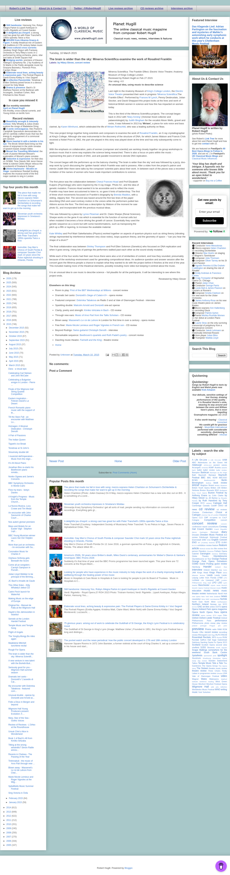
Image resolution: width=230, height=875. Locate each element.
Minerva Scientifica (167, 94)
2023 (9, 291)
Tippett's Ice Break (17, 444)
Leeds (210, 575)
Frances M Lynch (148, 97)
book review (220, 483)
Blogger (128, 868)
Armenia (204, 468)
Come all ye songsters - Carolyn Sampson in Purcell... (19, 567)
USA (225, 673)
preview (198, 629)
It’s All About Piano (17, 463)
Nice (203, 599)
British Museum (221, 485)
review (195, 635)
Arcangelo (196, 467)
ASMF (211, 467)
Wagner (195, 679)
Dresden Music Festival (211, 535)
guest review (220, 564)
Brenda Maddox (122, 194)
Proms (208, 629)
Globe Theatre (200, 556)
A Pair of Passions (17, 435)
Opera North (198, 612)
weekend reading (207, 682)
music (218, 588)
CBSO (220, 506)
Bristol (211, 485)
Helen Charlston (218, 248)
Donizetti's (91, 295)
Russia (219, 637)
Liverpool (210, 580)
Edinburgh (203, 537)
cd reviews (222, 509)
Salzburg (196, 642)
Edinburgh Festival (218, 537)
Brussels (210, 490)
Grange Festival (219, 559)
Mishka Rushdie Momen (213, 315)
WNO (217, 689)
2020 (9, 303)
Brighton (204, 485)
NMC (207, 599)
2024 (9, 286)
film (212, 549)
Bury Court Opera (199, 493)
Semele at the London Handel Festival (18, 620)
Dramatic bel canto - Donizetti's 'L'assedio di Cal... (20, 679)
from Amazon (208, 390)
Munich (224, 585)
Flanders (202, 551)
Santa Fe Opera (215, 642)
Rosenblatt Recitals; (201, 637)
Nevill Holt (222, 593)
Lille (202, 580)
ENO (194, 542)
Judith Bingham (137, 120)
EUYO (194, 545)
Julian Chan (208, 283)
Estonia (212, 543)
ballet (199, 470)
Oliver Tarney (211, 260)
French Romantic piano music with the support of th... (21, 410)
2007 (9, 836)
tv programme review (207, 673)
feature (215, 545)
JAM (194, 572)
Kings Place (215, 572)
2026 (9, 278)
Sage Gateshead (219, 640)
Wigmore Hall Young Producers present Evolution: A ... (18, 711)
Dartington (204, 532)
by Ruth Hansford (208, 500)
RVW (225, 637)
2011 (9, 820)
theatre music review (218, 668)
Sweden (211, 661)
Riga (213, 635)
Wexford (202, 684)
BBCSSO (223, 478)
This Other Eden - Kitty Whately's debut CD (19, 586)
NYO (225, 604)
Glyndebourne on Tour (201, 559)
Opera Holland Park (201, 609)
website (195, 682)
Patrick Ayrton (211, 313)
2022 (9, 295)
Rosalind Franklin (148, 133)
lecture (202, 575)
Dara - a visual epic (17, 369)
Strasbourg (207, 658)
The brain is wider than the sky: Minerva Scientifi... (21, 655)
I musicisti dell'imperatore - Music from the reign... (21, 457)
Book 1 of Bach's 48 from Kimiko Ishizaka (20, 739)
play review (222, 623)
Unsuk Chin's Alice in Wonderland (18, 732)
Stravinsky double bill (18, 452)
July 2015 (14, 348)
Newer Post (56, 461)
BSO (217, 490)
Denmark (214, 532)
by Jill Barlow (212, 498)
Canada (206, 506)
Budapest (223, 490)
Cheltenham (207, 512)
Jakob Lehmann (213, 330)
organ (220, 615)
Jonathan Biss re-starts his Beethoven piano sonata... (21, 470)
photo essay (210, 623)
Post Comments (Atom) (125, 472)
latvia (225, 573)
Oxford (195, 618)
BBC (203, 477)
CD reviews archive (151, 8)
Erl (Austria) (203, 543)
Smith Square (221, 648)
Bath (194, 475)
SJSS (203, 647)
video (224, 676)
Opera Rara (212, 612)
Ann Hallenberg (217, 308)
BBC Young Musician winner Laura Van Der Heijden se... (21, 538)
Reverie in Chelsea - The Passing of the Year (20, 755)
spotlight (222, 655)
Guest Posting (206, 564)
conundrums (213, 527)
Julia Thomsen (212, 258)
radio (214, 629)
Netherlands (212, 593)
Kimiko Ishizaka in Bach (96, 310)
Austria (218, 467)
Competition (210, 520)
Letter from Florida (207, 578)
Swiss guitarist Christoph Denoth (90, 330)
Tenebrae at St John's (18, 448)
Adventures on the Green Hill (212, 462)
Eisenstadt (196, 540)
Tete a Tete (217, 663)
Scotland (196, 645)
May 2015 (14, 357)
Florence (210, 551)
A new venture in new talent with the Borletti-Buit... (21, 661)
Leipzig (195, 578)
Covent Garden (205, 529)
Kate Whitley (55, 233)
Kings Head (202, 572)
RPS (214, 637)
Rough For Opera (16, 650)
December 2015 (17, 328)
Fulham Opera (220, 551)
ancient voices (220, 465)
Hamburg (196, 567)
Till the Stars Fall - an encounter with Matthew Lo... (21, 419)
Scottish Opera (208, 645)
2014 (9, 807)
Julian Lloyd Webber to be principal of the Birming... (21, 575)
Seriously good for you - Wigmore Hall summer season (20, 670)
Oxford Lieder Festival (209, 618)
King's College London (158, 91)
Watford (224, 679)
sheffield (195, 647)
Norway (213, 604)
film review (218, 548)
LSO (220, 582)
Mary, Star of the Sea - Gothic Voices (19, 719)
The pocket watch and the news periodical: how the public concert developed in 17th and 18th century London (120, 640)
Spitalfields (197, 655)
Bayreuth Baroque (207, 475)
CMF (206, 517)
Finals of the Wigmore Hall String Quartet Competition (21, 392)
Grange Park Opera (203, 561)
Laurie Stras (201, 323)
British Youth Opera (200, 488)
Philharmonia (197, 623)
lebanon (195, 575)
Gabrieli (195, 554)
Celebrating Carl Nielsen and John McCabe (20, 374)
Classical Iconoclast (222, 421)
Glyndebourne (220, 556)
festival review (205, 549)
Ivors (225, 570)
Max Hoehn (208, 253)
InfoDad (223, 434)
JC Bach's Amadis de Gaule (21, 581)
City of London (213, 515)
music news (211, 590)
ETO (218, 542)
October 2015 (15, 336)
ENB (209, 540)
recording (223, 632)
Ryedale (195, 640)
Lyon (225, 583)
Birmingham (197, 483)
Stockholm (196, 658)
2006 (9, 841)
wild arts (215, 687)
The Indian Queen (16, 439)
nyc (219, 604)
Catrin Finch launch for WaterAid (19, 593)
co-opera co (215, 517)
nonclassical (214, 599)
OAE (199, 606)
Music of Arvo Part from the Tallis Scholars (97, 315)
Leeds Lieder (220, 575)
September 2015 (17, 340)
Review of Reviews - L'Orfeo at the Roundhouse (21, 725)
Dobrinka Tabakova (86, 300)
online (212, 607)
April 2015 (14, 361)
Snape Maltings (199, 650)
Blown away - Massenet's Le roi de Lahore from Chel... (20, 770)
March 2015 (15, 365)
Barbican (205, 472)
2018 (9, 311)
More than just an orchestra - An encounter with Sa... (21, 546)
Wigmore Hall (200, 686)
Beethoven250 (209, 480)
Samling (203, 642)
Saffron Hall (205, 640)
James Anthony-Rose (205, 300)
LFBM (220, 578)
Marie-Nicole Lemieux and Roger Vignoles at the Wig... (20, 779)
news (224, 596)
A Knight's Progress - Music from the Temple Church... (21, 499)
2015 (9, 324)
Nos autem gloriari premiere (21, 522)
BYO (203, 503)
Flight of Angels (15, 632)
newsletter (196, 599)
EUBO (224, 542)
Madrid (194, 585)
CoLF (224, 517)
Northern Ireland (200, 604)
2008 (9, 832)
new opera (196, 596)
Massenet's (83, 320)
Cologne (195, 520)
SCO (225, 642)
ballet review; (221, 470)
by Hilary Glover (65, 62)
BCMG (195, 480)
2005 (9, 845)
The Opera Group (210, 666)
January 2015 (15, 802)
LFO (225, 578)
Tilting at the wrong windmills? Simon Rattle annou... (21, 747)
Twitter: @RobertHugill (87, 8)
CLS (201, 517)
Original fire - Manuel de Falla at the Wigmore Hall (21, 606)
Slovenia (210, 647)
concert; (224, 524)
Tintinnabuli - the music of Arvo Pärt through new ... (21, 762)
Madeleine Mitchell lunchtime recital (17, 644)
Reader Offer (198, 632)
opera (224, 606)
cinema (204, 515)
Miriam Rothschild (116, 126)
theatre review (199, 671)
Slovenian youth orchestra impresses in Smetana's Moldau (94, 504)
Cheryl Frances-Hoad (107, 181)
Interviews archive (182, 8)
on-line (206, 606)
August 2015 (15, 344)
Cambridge (196, 506)
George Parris (212, 285)
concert (224, 520)
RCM (225, 629)
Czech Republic (220, 529)
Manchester (203, 585)
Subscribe (209, 220)
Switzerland (222, 661)
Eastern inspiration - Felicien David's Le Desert (18, 401)
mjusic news (215, 585)
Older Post (179, 461)
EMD (204, 540)
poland (194, 626)
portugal (203, 626)
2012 (9, 816)
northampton (222, 602)
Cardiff (214, 506)
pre (219, 626)
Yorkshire (207, 692)
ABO (194, 462)
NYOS (194, 607)
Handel (207, 566)
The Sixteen (202, 668)
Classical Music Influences (204, 158)
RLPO (218, 635)
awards (224, 468)
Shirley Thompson (96, 246)
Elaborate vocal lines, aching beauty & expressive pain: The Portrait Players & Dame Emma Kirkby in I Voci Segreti (123, 606)
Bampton (196, 472)
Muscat (213, 588)
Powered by (209, 231)
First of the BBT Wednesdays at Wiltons (90, 290)
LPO (214, 582)
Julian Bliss (212, 335)
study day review (199, 661)
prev (225, 626)
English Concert (219, 540)
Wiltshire (223, 687)
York (200, 692)
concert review (82, 62)
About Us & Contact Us (52, 8)
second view (221, 645)
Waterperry (214, 679)
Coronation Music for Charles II (18, 552)
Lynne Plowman (91, 214)
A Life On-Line (199, 460)
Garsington (205, 553)
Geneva (215, 554)
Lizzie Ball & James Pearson (208, 288)
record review (211, 632)
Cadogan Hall (220, 503)
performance (221, 620)
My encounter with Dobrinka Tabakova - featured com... (21, 688)
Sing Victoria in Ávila (18, 793)
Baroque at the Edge (218, 473)
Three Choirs (214, 671)
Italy (220, 570)
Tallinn (195, 663)
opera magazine (219, 609)
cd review (206, 509)
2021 (9, 299)
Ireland (206, 570)
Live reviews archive (121, 8)
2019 (9, 307)
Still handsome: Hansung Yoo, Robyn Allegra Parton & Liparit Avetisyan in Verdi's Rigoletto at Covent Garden (120, 589)
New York (205, 596)
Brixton (203, 490)
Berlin (224, 480)
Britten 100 (215, 488)
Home (58, 345)
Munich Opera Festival (200, 588)
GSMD (195, 564)
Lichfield (195, 580)
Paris (209, 621)
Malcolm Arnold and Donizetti (89, 305)
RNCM (224, 635)
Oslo (225, 615)
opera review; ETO (208, 615)
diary (224, 532)
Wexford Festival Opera (216, 684)
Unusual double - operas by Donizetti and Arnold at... (21, 696)
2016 (9, 320)
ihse (225, 567)
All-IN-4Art (208, 465)
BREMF (196, 485)
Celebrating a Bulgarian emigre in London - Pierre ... (21, 382)
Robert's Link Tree (20, 8)
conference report (199, 527)
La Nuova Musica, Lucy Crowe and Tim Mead (19, 507)
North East (197, 602)
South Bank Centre (215, 652)
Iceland (218, 567)
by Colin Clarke (216, 495)
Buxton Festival (215, 493)
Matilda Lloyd (212, 338)
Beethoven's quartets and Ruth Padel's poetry (103, 335)
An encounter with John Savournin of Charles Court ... (19, 515)
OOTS (218, 607)
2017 (9, 316)
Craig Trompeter (203, 278)
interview (197, 569)
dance (194, 532)
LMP (217, 580)
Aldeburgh (197, 465)
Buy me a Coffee (214, 180)
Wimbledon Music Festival (203, 689)
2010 (9, 824)
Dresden (195, 535)
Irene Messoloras (214, 245)
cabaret (209, 503)
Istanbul (214, 570)
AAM (224, 460)
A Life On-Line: (214, 460)
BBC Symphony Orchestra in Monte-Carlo (21, 484)
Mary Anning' (134, 117)
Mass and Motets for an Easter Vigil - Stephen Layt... (20, 529)
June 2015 (14, 353)
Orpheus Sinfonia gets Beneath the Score (19, 559)
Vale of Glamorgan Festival (205, 676)
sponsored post (210, 656)
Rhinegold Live (204, 635)
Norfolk (223, 599)
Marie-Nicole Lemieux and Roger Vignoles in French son (95, 325)
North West (210, 602)
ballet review (209, 470)
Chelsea (195, 512)
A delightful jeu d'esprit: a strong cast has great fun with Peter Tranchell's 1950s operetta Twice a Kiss (116, 521)
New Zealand (215, 596)
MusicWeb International (216, 427)
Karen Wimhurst (69, 126)
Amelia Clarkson (213, 293)
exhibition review (204, 545)
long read (207, 583)
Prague (212, 626)
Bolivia (208, 483)
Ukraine (220, 673)
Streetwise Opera (220, 658)
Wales (204, 679)
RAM (219, 629)
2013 (9, 812)
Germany (223, 554)
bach (194, 470)
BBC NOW (212, 478)
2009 (9, 828)
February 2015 (16, 798)
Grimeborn (222, 561)
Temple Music (204, 663)
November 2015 (17, 332)
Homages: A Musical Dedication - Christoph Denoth (20, 429)
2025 (9, 282)
